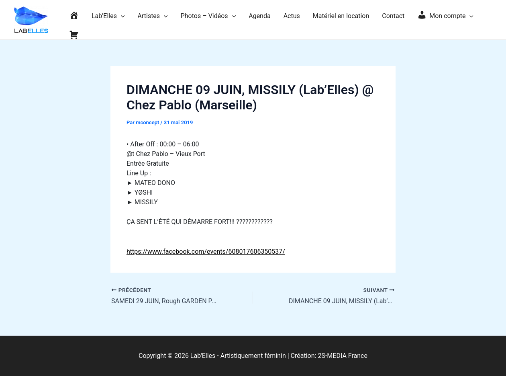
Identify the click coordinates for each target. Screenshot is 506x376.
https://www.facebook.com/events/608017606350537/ (205, 251)
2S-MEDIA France (342, 356)
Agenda (259, 16)
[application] (121, 16)
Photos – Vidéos (208, 16)
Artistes (153, 16)
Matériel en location (341, 16)
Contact (393, 16)
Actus (292, 16)
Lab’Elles (108, 16)
